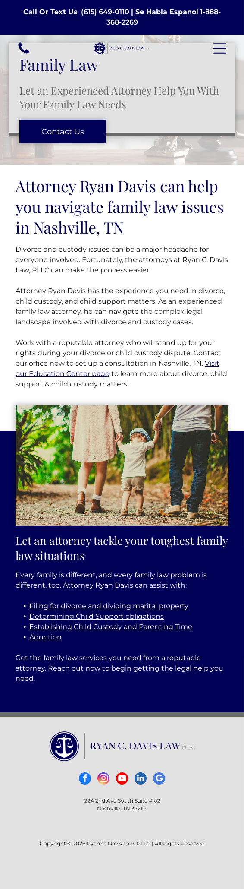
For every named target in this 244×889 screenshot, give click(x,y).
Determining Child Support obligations (96, 616)
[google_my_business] (159, 779)
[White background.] (24, 53)
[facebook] (85, 779)
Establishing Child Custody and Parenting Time (110, 627)
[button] (219, 48)
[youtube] (122, 779)
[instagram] (103, 779)
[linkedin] (141, 779)
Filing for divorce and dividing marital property (108, 606)
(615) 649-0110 (105, 12)
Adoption (45, 637)
